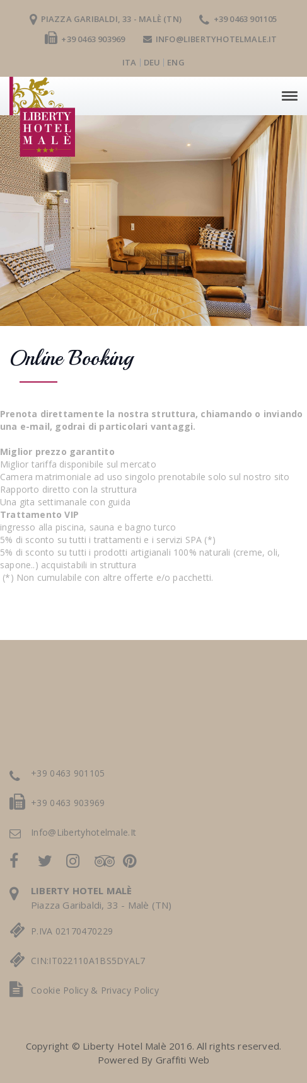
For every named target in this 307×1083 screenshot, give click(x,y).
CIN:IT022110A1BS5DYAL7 (88, 961)
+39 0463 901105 (238, 19)
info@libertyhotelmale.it (210, 39)
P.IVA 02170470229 (72, 931)
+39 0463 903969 (85, 39)
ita (129, 62)
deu (152, 62)
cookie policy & (66, 990)
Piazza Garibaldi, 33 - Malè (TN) (106, 19)
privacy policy (130, 990)
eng (176, 62)
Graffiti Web (182, 1059)
